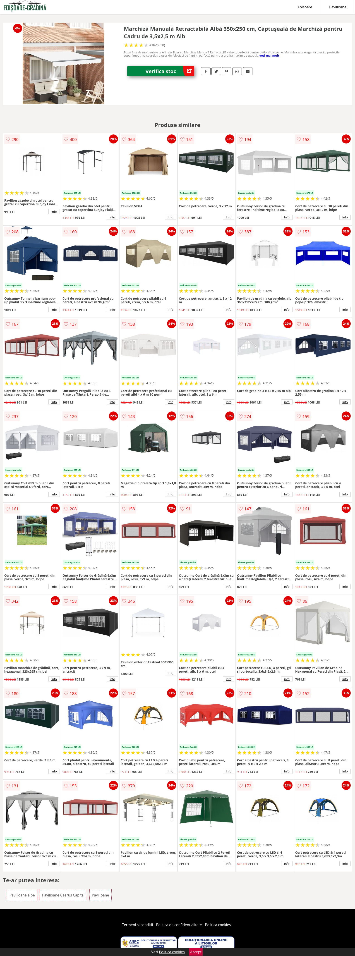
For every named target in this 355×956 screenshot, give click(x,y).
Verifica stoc (169, 71)
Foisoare (305, 7)
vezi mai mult (269, 55)
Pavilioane (337, 7)
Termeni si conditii (137, 924)
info (54, 212)
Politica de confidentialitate (179, 924)
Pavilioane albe (22, 895)
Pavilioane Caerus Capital (63, 895)
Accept (195, 951)
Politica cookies (218, 924)
